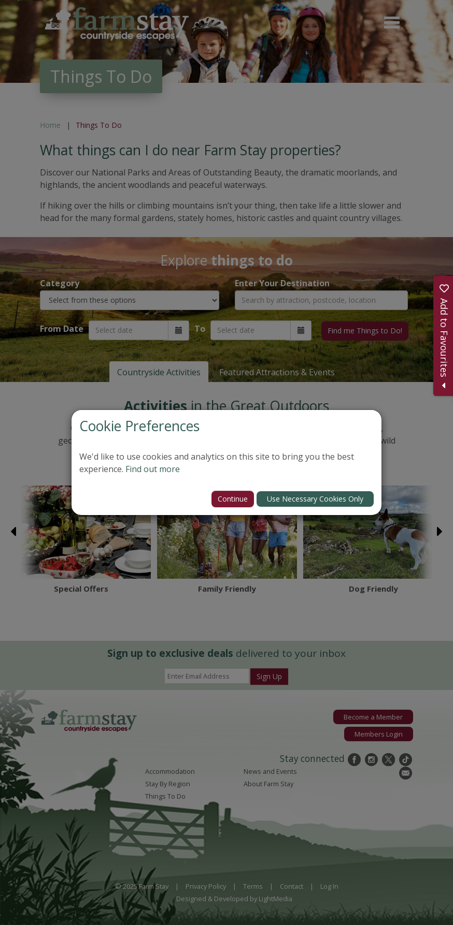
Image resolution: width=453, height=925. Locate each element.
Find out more (152, 469)
